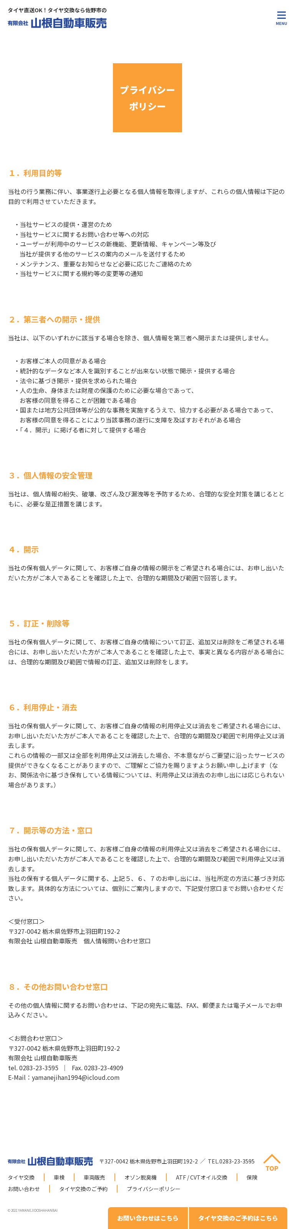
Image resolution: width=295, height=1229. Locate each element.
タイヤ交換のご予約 (83, 1188)
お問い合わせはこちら (148, 1217)
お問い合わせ (24, 1188)
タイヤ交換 (21, 1177)
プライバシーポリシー (154, 1188)
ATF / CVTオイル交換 (201, 1177)
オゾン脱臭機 (140, 1177)
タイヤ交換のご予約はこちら (238, 1217)
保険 (252, 1177)
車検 (59, 1177)
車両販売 (94, 1177)
